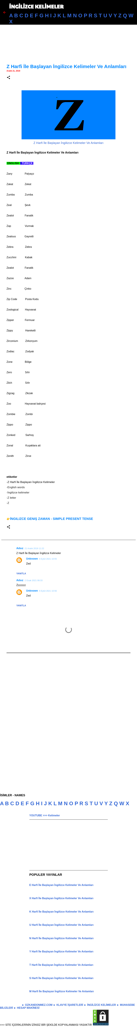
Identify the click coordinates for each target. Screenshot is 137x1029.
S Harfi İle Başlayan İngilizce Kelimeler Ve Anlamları (61, 978)
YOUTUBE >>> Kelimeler (44, 815)
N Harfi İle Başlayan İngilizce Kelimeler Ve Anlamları (61, 938)
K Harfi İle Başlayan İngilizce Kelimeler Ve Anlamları (61, 911)
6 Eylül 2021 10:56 (48, 591)
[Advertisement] (68, 34)
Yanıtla (21, 573)
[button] (8, 77)
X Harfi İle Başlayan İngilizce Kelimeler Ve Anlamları (61, 898)
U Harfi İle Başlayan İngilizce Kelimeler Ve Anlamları (61, 924)
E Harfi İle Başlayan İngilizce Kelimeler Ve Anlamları (61, 885)
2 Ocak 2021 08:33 (34, 580)
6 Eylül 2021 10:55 (48, 559)
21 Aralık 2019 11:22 (34, 548)
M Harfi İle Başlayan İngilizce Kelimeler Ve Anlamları (61, 991)
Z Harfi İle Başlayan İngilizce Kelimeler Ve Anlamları (68, 143)
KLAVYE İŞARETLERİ (69, 1005)
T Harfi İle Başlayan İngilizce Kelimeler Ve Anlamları (61, 965)
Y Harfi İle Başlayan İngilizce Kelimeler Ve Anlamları (61, 951)
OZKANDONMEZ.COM (38, 1005)
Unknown (32, 558)
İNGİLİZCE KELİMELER (36, 6)
